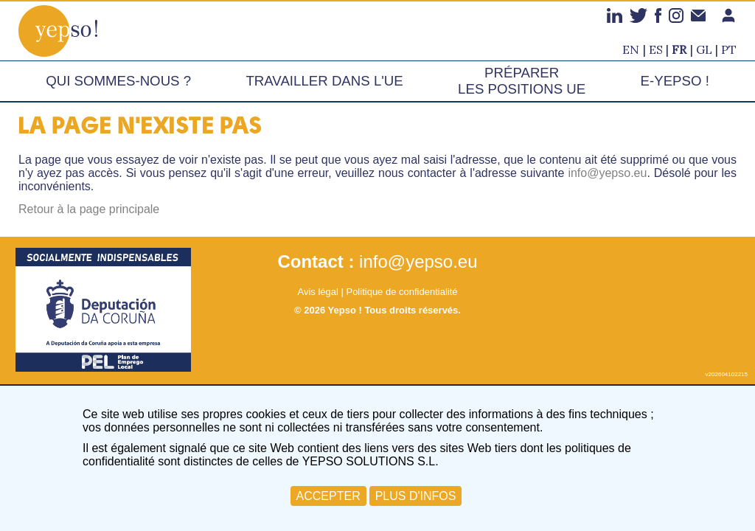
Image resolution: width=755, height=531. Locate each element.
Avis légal (317, 291)
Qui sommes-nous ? (118, 80)
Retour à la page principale (88, 209)
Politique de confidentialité (401, 291)
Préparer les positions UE (521, 81)
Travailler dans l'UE (324, 80)
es (656, 49)
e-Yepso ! (675, 80)
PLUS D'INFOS (415, 496)
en (630, 49)
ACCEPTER (328, 496)
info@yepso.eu (607, 173)
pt (729, 49)
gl (704, 49)
